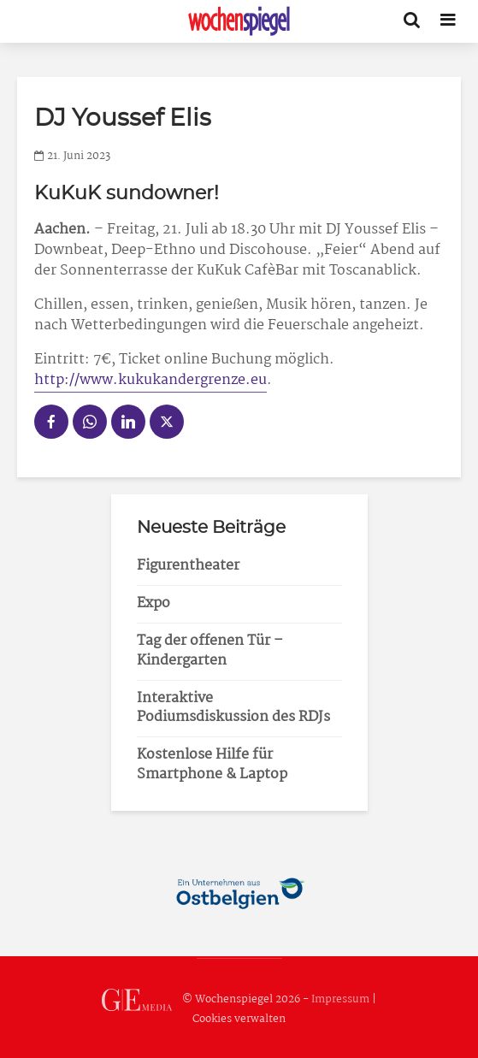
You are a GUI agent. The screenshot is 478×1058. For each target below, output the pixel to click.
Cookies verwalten (239, 1019)
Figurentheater (188, 565)
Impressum (340, 999)
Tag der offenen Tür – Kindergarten (210, 650)
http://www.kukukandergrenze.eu (150, 380)
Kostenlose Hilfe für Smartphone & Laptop (212, 764)
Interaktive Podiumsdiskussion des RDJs (233, 708)
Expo (153, 603)
